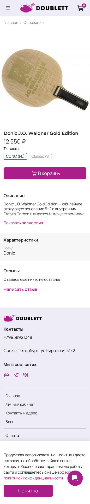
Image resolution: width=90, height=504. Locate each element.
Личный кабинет (20, 404)
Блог (10, 421)
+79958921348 (18, 337)
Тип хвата (11, 149)
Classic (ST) (42, 156)
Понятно (28, 490)
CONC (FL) (15, 156)
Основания (34, 22)
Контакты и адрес (21, 413)
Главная (11, 22)
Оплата (12, 435)
